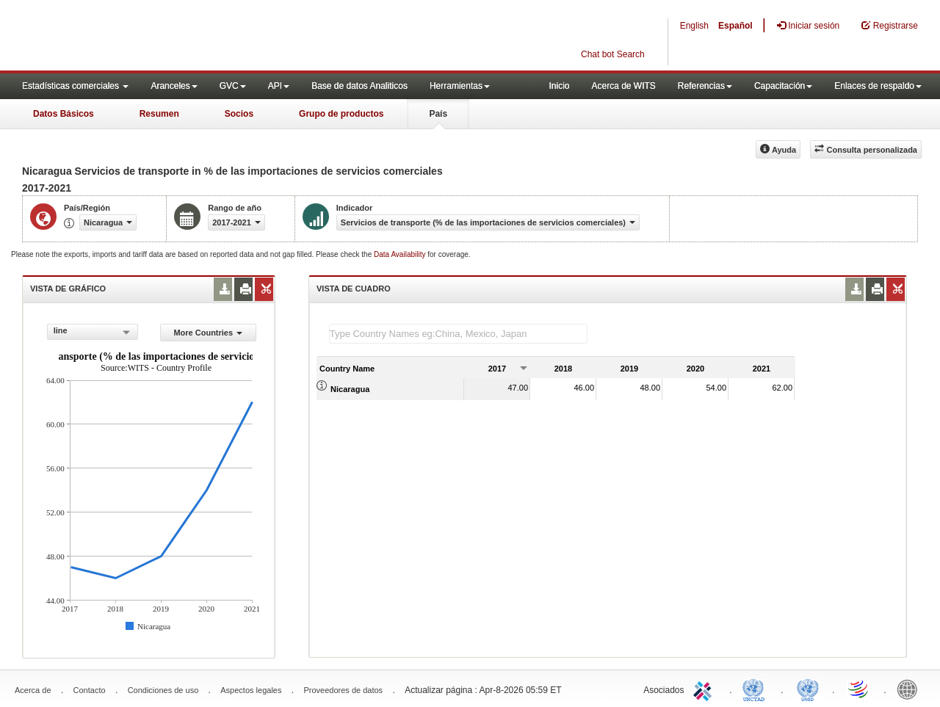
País (438, 114)
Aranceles (174, 86)
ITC (705, 688)
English (694, 26)
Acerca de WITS (623, 86)
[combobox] (92, 332)
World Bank (910, 688)
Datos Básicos (63, 114)
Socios (239, 114)
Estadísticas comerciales (75, 86)
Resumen (159, 114)
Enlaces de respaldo (878, 86)
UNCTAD (756, 688)
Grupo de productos (341, 114)
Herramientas (460, 86)
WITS (147, 36)
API (278, 86)
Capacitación (783, 86)
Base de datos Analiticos (359, 86)
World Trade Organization (859, 688)
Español (735, 26)
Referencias (705, 86)
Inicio (559, 86)
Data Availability (400, 254)
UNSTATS (807, 688)
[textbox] (458, 334)
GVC (233, 86)
